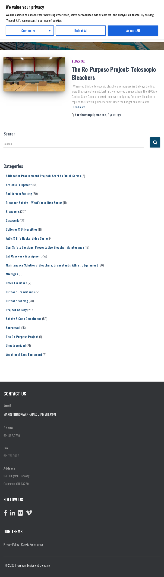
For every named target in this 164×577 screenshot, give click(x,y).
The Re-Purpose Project (22, 336)
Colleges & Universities (21, 229)
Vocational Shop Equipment (24, 354)
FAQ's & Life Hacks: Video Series (27, 238)
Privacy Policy (11, 544)
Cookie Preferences (32, 544)
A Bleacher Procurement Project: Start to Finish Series (43, 175)
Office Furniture (16, 282)
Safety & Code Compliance (23, 318)
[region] (82, 20)
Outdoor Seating (17, 300)
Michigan (12, 273)
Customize (28, 30)
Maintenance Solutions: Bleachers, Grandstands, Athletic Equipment (52, 265)
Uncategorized (16, 345)
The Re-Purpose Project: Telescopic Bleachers (114, 73)
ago (114, 114)
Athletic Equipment (19, 184)
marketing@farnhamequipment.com (29, 414)
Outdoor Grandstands (20, 291)
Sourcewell (13, 327)
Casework (12, 220)
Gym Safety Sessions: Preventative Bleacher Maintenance (45, 247)
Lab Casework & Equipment (24, 256)
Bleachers (78, 61)
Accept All (133, 30)
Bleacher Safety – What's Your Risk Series (34, 202)
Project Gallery (16, 309)
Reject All (81, 30)
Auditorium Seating (19, 193)
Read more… (80, 106)
